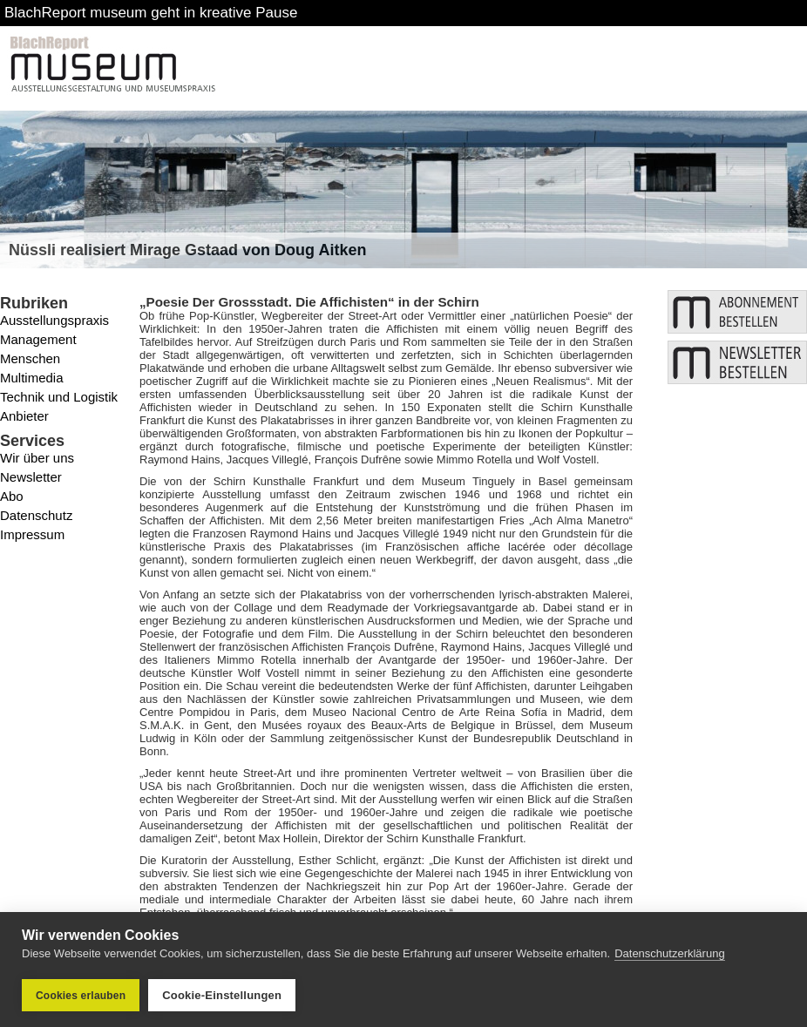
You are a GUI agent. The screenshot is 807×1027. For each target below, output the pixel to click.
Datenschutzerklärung (669, 953)
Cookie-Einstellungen (221, 995)
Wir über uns (37, 457)
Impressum (32, 534)
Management (38, 339)
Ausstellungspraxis (54, 320)
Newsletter (31, 477)
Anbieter (24, 416)
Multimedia (32, 377)
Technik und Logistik (59, 396)
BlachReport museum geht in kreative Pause (150, 12)
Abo (12, 496)
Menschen (30, 358)
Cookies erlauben (80, 996)
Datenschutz (36, 515)
